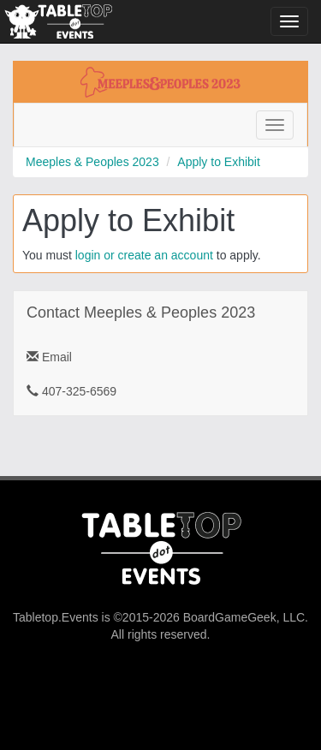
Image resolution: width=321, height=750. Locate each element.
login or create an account (144, 255)
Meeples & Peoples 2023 (92, 162)
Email (49, 357)
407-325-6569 (71, 391)
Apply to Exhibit (218, 162)
